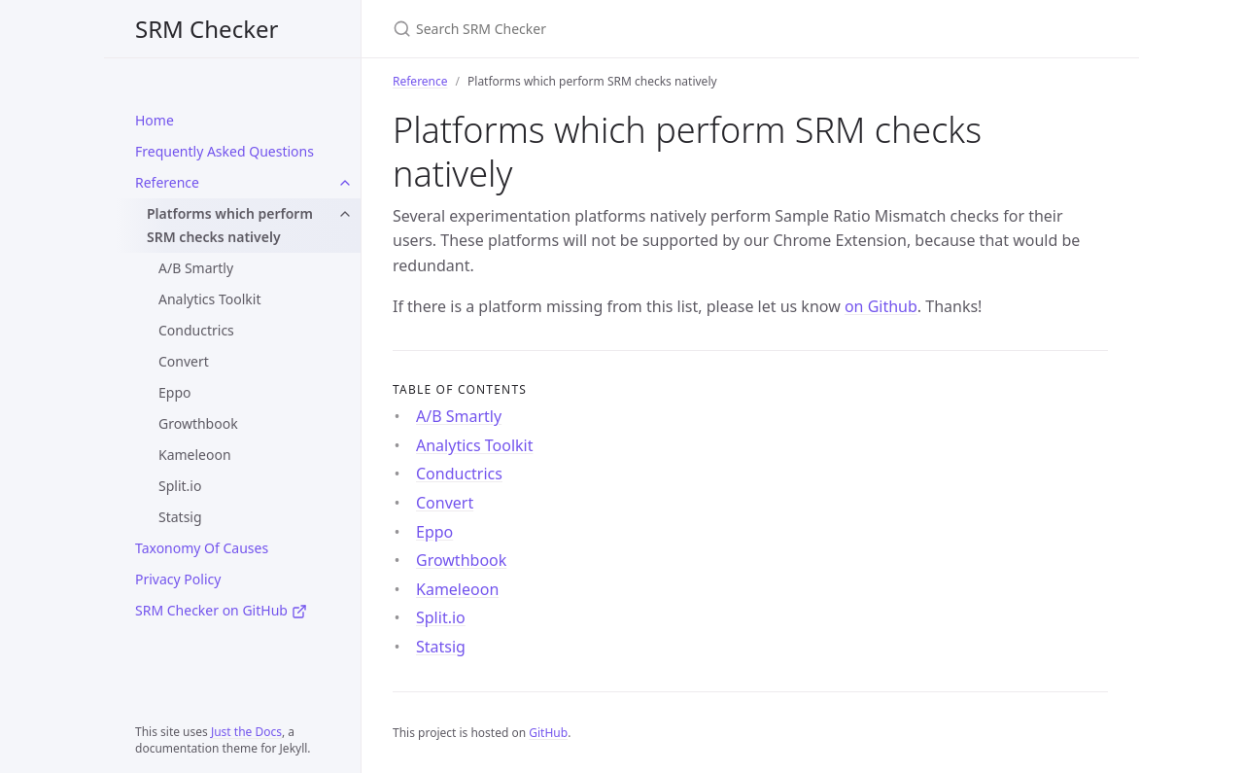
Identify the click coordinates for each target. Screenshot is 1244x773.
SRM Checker (206, 29)
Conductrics (196, 330)
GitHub (548, 732)
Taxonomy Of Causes (201, 548)
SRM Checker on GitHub (221, 610)
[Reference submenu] (345, 182)
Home (154, 120)
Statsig (180, 517)
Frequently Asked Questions (224, 151)
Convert (183, 361)
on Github (881, 306)
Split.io (179, 485)
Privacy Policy (178, 579)
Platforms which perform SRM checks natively (230, 225)
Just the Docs (246, 731)
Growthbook (198, 423)
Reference (167, 182)
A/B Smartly (195, 268)
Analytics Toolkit (209, 299)
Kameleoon (194, 454)
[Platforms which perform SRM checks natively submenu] (345, 213)
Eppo (174, 392)
